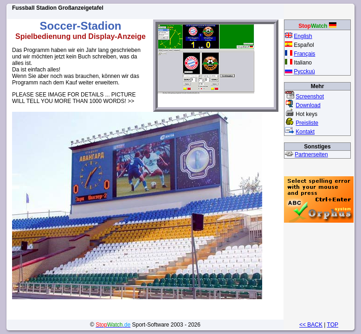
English (303, 36)
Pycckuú (304, 71)
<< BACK (310, 324)
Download (308, 105)
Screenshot (310, 96)
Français (304, 54)
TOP (332, 324)
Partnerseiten (311, 154)
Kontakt (305, 131)
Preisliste (307, 123)
